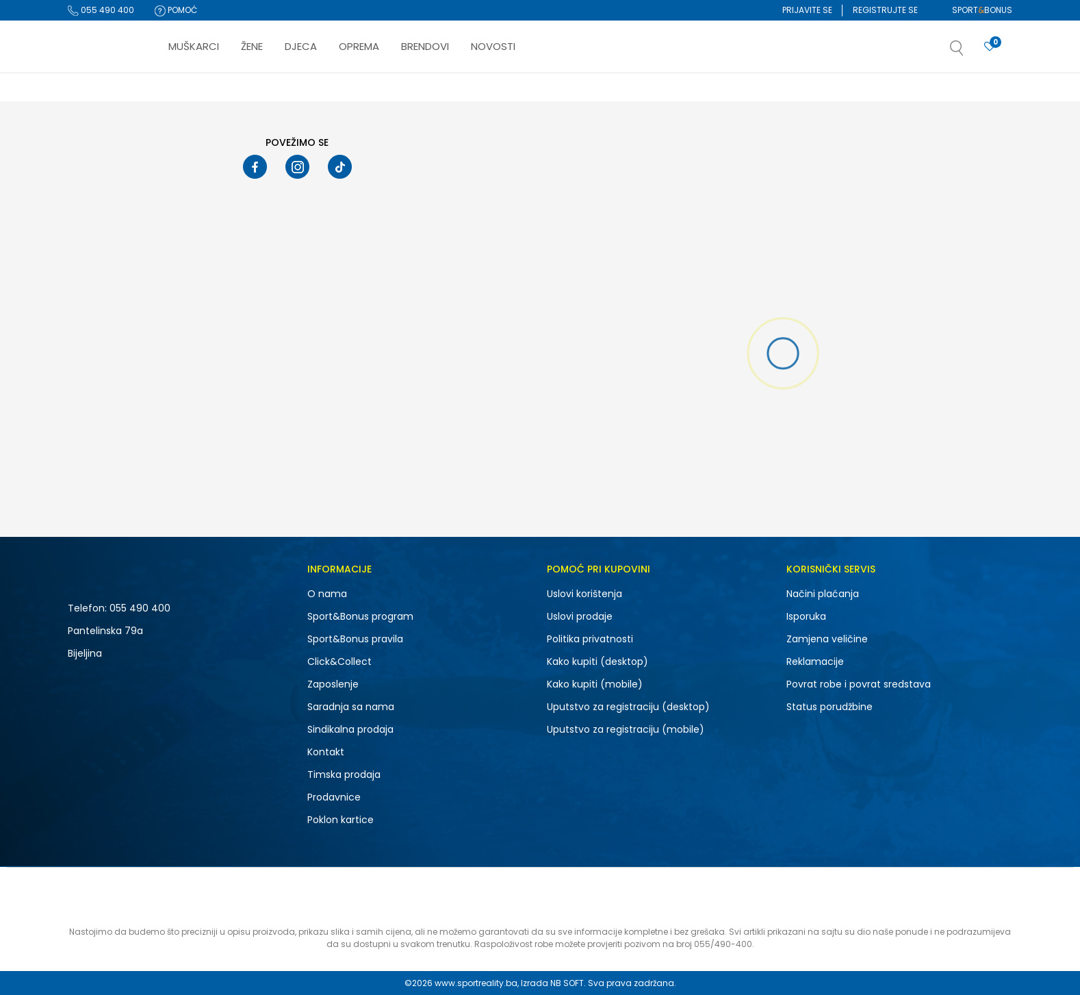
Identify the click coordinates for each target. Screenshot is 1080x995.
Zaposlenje (333, 684)
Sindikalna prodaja (350, 729)
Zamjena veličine (827, 639)
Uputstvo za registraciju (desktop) (628, 707)
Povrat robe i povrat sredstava (858, 684)
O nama (327, 594)
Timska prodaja (344, 774)
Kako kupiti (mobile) (595, 684)
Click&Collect (339, 661)
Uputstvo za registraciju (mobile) (625, 729)
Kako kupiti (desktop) (597, 661)
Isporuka (806, 616)
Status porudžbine (829, 707)
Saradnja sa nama (350, 707)
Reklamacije (815, 661)
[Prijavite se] (989, 47)
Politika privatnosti (590, 639)
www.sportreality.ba (476, 983)
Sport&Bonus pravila (355, 639)
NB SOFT (567, 983)
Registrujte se (885, 10)
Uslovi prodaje (580, 616)
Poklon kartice (340, 820)
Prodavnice (334, 797)
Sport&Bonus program (360, 616)
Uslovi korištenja (584, 594)
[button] (970, 52)
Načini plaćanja (822, 594)
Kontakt (325, 752)
